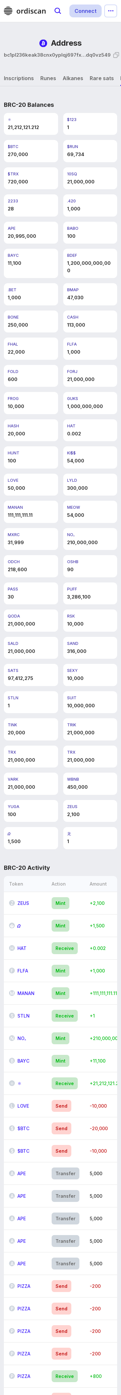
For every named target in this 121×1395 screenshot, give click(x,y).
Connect (85, 11)
